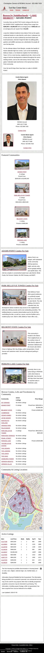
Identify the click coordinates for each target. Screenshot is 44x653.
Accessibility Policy (23, 645)
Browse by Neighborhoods (15, 15)
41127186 (4, 541)
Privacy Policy (15, 645)
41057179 (4, 557)
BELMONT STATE (6, 410)
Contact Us (26, 10)
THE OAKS (4, 456)
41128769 (4, 547)
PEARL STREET (6, 438)
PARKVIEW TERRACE (8, 435)
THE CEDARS (5, 448)
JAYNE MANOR (6, 418)
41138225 (4, 562)
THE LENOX (5, 453)
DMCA (30, 645)
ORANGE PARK (6, 425)
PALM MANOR (5, 428)
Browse (18, 10)
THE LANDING (5, 451)
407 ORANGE (5, 402)
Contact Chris (22, 130)
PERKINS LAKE (6, 441)
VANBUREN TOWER (7, 459)
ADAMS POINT (5, 405)
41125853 (4, 544)
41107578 (4, 560)
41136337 (4, 552)
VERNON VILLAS (6, 464)
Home (11, 10)
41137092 (4, 555)
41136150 (4, 549)
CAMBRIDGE (5, 413)
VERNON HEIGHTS (7, 461)
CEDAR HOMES (6, 415)
